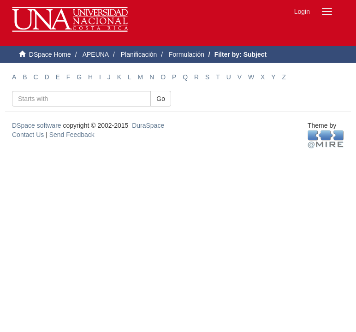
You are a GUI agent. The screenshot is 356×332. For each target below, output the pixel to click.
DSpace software (36, 125)
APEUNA (96, 54)
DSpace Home (50, 54)
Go (160, 98)
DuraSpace (148, 125)
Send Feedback (72, 134)
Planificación (139, 54)
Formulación (186, 54)
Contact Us (28, 134)
